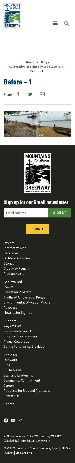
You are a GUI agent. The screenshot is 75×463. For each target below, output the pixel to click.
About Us (10, 355)
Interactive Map (15, 248)
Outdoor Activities (17, 258)
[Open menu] (55, 23)
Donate (37, 229)
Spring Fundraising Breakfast (24, 346)
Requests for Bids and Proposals (27, 390)
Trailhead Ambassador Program (26, 297)
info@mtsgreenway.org (35, 441)
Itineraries (11, 253)
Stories (9, 263)
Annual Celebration (17, 341)
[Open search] (66, 23)
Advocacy (10, 307)
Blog (7, 365)
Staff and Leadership (18, 375)
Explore (9, 243)
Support (10, 321)
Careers (9, 385)
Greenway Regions (17, 268)
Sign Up (59, 212)
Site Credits (23, 453)
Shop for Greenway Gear (21, 336)
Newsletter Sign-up (18, 312)
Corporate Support (17, 331)
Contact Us (11, 396)
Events (8, 287)
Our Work (10, 360)
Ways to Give (12, 326)
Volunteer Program (17, 292)
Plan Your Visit (14, 273)
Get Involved (13, 282)
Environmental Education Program (28, 302)
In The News (12, 370)
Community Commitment (22, 380)
